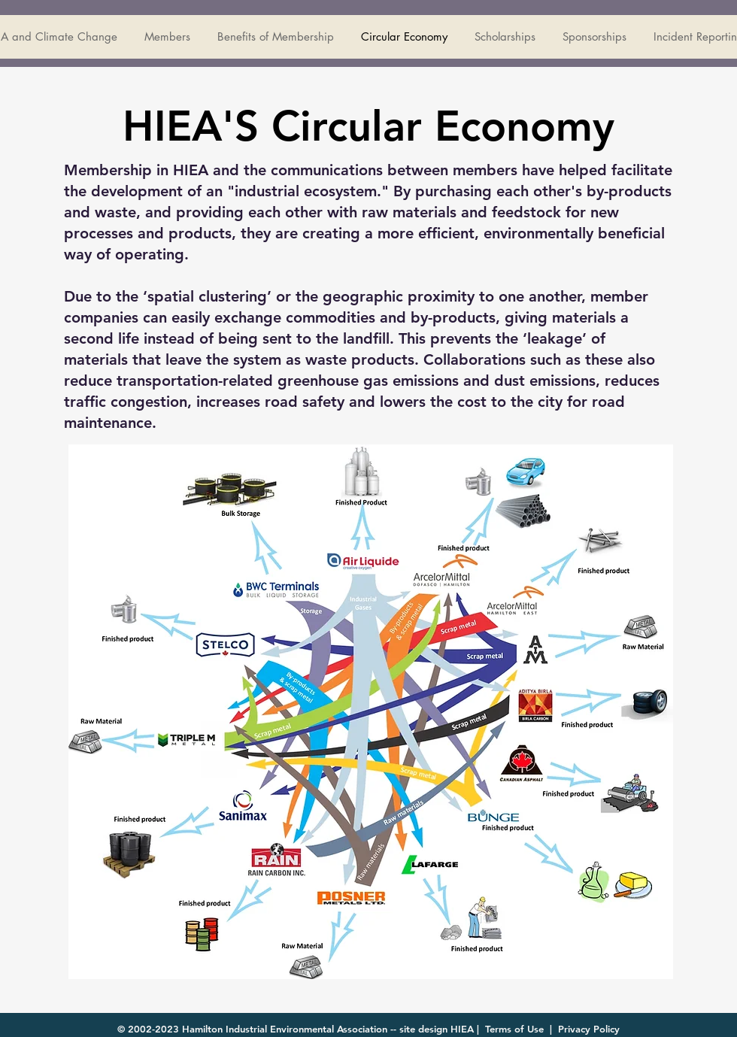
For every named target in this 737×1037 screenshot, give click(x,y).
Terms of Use (514, 1029)
